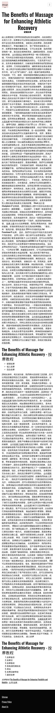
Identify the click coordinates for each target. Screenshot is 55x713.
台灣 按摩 (13, 682)
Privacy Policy (7, 701)
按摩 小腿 (10, 223)
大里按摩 (6, 121)
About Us (5, 706)
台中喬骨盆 (17, 54)
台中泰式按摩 (20, 147)
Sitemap (5, 697)
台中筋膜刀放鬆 (17, 444)
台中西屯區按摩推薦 (40, 316)
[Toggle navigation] (49, 4)
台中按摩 (28, 505)
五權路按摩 (43, 618)
